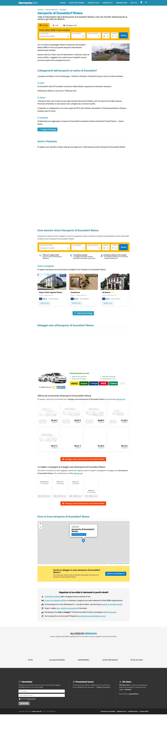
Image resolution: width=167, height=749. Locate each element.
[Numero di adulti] (106, 36)
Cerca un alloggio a (46, 245)
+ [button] (40, 532)
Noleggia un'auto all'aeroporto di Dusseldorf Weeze (84, 468)
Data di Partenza (93, 33)
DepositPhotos (134, 702)
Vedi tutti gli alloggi (84, 313)
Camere (114, 33)
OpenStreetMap (118, 571)
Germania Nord (121, 3)
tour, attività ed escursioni (67, 617)
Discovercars (111, 621)
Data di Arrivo (76, 33)
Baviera (63, 3)
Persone (106, 33)
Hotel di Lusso (136, 658)
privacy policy (31, 707)
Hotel (30, 658)
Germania (28, 2)
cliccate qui (120, 402)
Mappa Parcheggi (49, 129)
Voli (56, 25)
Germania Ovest (94, 3)
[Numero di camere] (114, 36)
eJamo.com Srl (36, 720)
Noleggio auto (71, 25)
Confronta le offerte (52, 605)
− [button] (40, 535)
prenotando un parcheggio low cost (91, 625)
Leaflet (110, 571)
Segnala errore (121, 720)
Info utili (134, 3)
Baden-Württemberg (76, 3)
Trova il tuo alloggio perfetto (55, 609)
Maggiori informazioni (103, 696)
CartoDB (126, 571)
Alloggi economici (57, 658)
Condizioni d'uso (133, 720)
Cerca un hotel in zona (78, 543)
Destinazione (44, 33)
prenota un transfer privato (111, 613)
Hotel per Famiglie (110, 658)
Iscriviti (25, 712)
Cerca (123, 35)
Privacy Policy (144, 720)
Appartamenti (83, 658)
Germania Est (108, 3)
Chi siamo (126, 690)
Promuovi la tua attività (108, 720)
